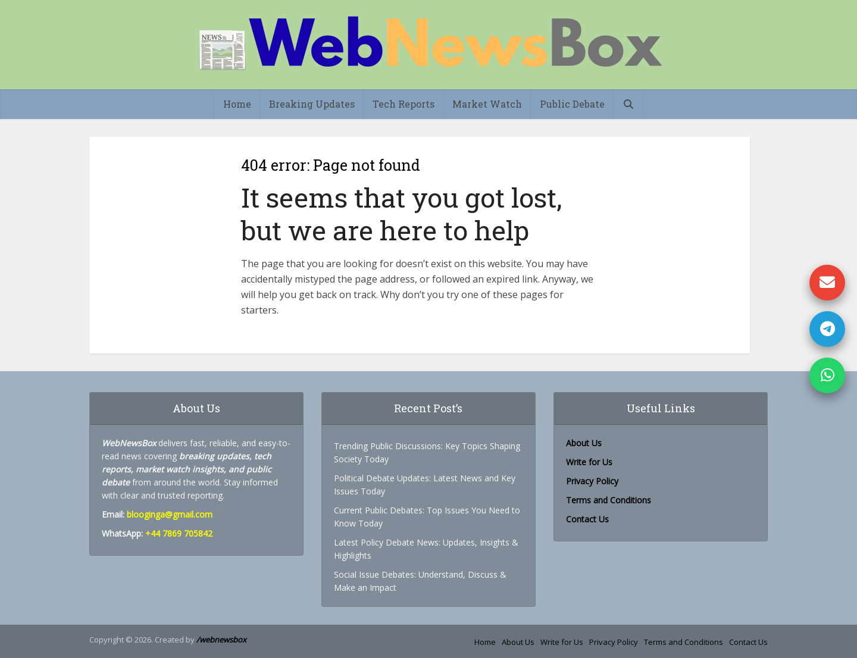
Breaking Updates (312, 104)
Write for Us (589, 462)
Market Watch (487, 104)
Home (237, 104)
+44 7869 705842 (178, 533)
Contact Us (587, 519)
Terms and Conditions (608, 500)
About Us (518, 642)
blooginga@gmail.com (169, 514)
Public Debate (572, 104)
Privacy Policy (592, 481)
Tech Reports (403, 104)
